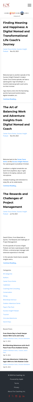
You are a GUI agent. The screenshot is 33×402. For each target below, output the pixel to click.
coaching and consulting (11, 289)
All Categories (7, 274)
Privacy (16, 387)
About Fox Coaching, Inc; (16, 391)
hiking (5, 296)
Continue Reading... (10, 99)
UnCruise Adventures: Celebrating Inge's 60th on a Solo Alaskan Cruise (15, 360)
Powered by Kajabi (16, 379)
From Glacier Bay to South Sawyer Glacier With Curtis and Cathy (15, 334)
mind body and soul (9, 300)
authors (5, 278)
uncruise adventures (10, 318)
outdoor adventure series (11, 303)
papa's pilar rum (8, 307)
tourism (6, 314)
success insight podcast (11, 311)
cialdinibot (6, 285)
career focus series (9, 49)
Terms (16, 383)
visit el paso (7, 322)
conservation (7, 292)
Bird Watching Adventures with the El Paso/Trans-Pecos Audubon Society (16, 346)
